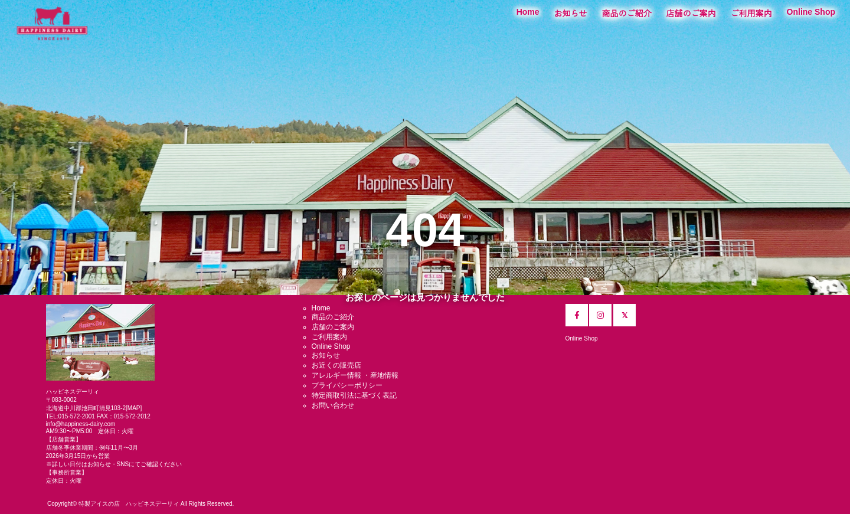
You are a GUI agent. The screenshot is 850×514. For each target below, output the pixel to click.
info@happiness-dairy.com (81, 424)
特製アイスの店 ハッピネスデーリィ (129, 503)
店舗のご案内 (691, 13)
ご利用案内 (751, 13)
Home (528, 12)
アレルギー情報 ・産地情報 (355, 375)
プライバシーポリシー (347, 385)
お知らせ (570, 13)
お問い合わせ (333, 405)
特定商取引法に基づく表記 (354, 395)
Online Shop (811, 12)
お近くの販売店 (336, 365)
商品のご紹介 (627, 13)
